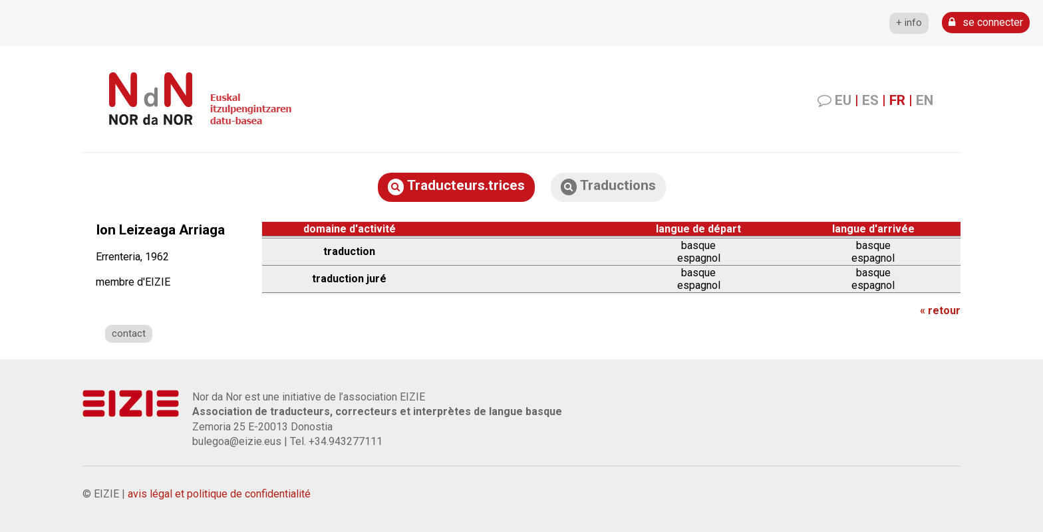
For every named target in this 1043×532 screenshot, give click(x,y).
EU (843, 100)
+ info (909, 23)
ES (870, 100)
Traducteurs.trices (456, 186)
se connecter (986, 22)
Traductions (608, 186)
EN (924, 100)
